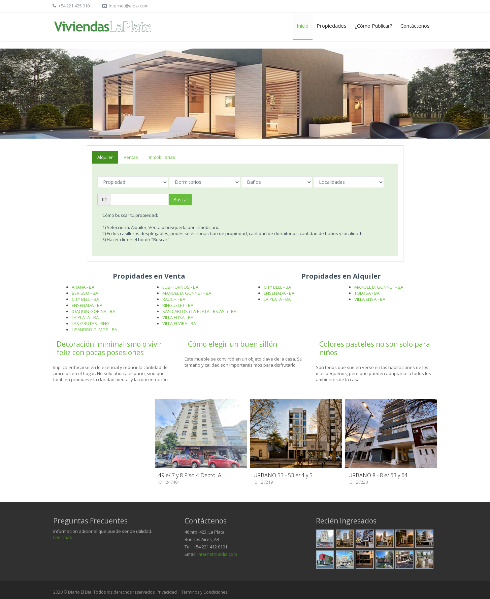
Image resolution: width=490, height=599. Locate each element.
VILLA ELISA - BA (177, 317)
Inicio (302, 25)
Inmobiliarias (162, 157)
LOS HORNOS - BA (180, 287)
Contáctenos (415, 25)
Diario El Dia (79, 592)
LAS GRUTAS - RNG (90, 323)
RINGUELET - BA (177, 305)
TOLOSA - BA (367, 293)
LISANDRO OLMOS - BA (94, 329)
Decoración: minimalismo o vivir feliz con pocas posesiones (109, 348)
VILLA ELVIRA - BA (179, 323)
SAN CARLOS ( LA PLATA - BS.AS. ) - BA (199, 311)
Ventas (131, 157)
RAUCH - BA (173, 299)
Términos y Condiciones (204, 592)
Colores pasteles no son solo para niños (374, 348)
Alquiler (105, 157)
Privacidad (167, 592)
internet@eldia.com (217, 554)
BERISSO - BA (85, 293)
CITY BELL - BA (85, 299)
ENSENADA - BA (87, 305)
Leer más (62, 537)
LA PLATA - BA (85, 317)
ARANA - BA (83, 287)
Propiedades (332, 25)
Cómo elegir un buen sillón (232, 344)
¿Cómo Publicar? (373, 25)
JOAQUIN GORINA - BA (93, 311)
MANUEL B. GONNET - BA (186, 293)
